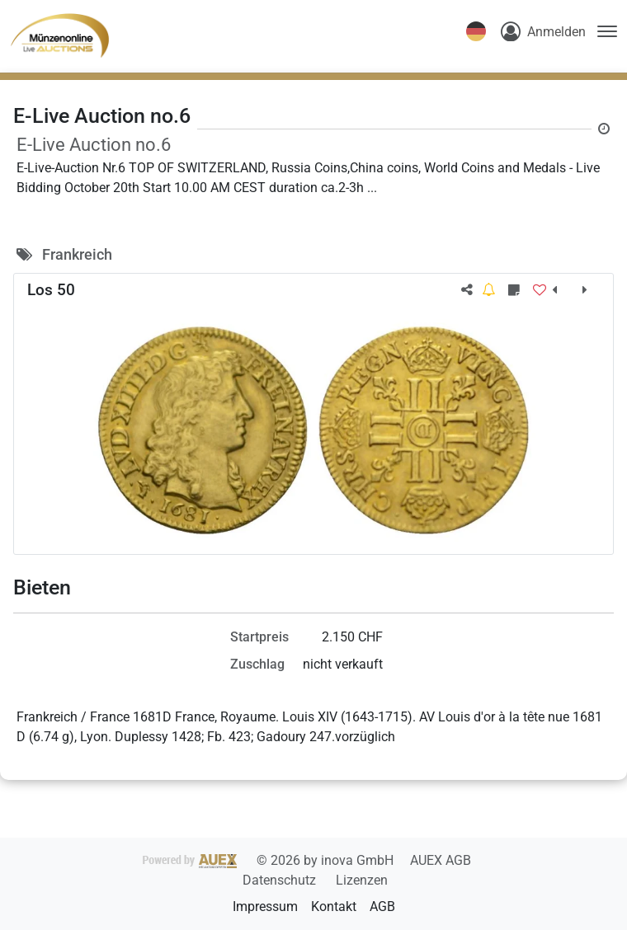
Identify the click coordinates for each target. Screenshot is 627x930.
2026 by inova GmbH (270, 860)
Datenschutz (281, 880)
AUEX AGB (440, 860)
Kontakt (333, 906)
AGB (382, 906)
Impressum (265, 906)
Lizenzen (362, 880)
